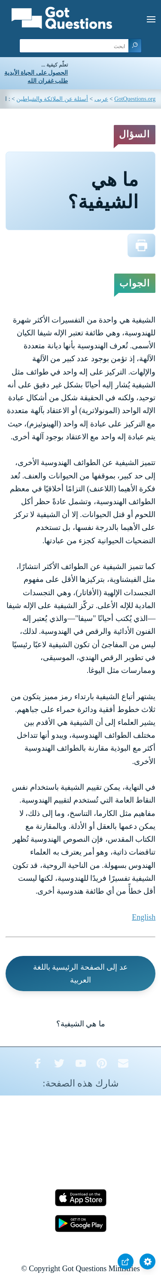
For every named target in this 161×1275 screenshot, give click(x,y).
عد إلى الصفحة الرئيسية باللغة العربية (80, 973)
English (143, 917)
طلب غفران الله (47, 81)
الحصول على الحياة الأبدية (36, 73)
